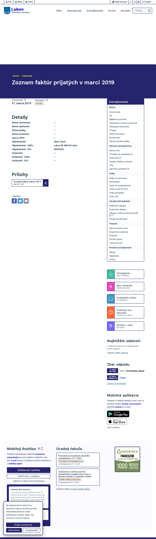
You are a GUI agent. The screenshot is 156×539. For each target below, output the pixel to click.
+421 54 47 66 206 (141, 518)
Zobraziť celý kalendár (116, 336)
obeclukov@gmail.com (142, 523)
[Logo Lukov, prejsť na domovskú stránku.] (17, 10)
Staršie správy (15, 475)
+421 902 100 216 (141, 521)
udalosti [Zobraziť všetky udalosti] (124, 306)
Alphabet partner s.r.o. (36, 532)
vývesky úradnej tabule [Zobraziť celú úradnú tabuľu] (80, 442)
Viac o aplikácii (113, 380)
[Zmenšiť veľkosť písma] (131, 2)
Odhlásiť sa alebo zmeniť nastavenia (28, 434)
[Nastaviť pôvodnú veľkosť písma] (135, 2)
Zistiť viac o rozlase (28, 429)
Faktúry (39, 56)
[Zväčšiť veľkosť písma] (139, 2)
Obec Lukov (67, 532)
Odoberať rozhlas (28, 422)
